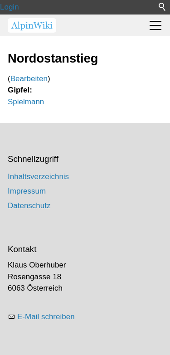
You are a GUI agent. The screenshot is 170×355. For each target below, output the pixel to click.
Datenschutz (29, 205)
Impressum (27, 191)
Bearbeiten (29, 78)
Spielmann (26, 101)
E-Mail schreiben (46, 316)
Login (9, 7)
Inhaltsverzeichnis (38, 176)
